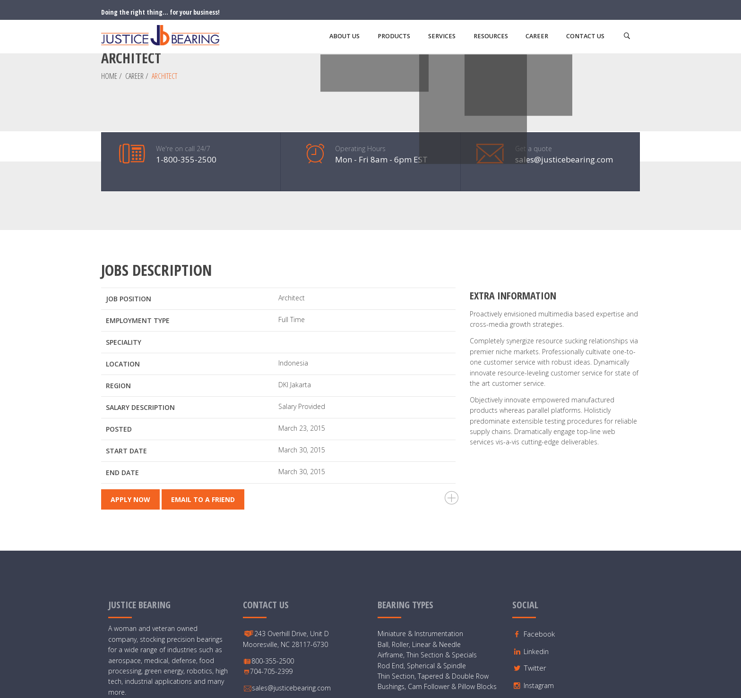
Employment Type (138, 241)
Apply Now (130, 421)
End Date (122, 393)
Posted (119, 350)
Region (118, 306)
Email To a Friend (203, 421)
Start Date (126, 371)
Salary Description (140, 328)
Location (123, 285)
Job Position (128, 219)
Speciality (123, 263)
